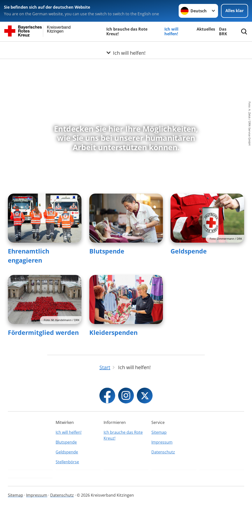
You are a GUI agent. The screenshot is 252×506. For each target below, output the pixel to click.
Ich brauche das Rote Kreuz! (126, 31)
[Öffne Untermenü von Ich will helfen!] (126, 48)
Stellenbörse (67, 462)
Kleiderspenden (113, 332)
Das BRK (223, 31)
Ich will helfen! (171, 31)
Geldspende (189, 251)
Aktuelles (206, 29)
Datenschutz (163, 452)
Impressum (162, 442)
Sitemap (159, 432)
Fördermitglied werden (43, 332)
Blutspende (106, 251)
